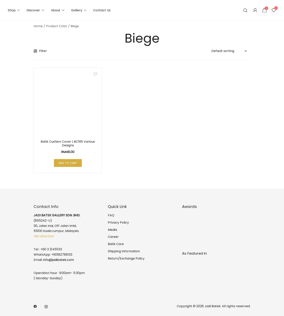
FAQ (111, 215)
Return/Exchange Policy (126, 258)
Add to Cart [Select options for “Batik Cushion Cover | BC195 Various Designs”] (68, 163)
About (55, 10)
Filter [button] (40, 51)
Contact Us (102, 10)
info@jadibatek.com (58, 260)
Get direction (44, 236)
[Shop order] (228, 51)
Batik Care (116, 244)
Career (113, 237)
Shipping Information (124, 251)
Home (38, 26)
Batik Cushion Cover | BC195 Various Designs (68, 143)
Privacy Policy (118, 222)
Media (112, 229)
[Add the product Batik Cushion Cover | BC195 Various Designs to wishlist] (95, 74)
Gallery (76, 10)
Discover (33, 10)
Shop (12, 10)
